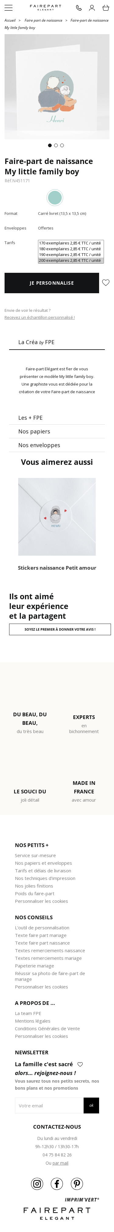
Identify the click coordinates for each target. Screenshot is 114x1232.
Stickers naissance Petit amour (57, 567)
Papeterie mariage (34, 966)
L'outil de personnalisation (42, 927)
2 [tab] (57, 147)
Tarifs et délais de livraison (43, 870)
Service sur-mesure (35, 855)
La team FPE (28, 1013)
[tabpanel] (57, 86)
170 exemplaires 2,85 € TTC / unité (71, 243)
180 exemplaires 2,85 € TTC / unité (71, 249)
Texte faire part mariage (41, 935)
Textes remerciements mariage (48, 958)
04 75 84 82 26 (57, 1155)
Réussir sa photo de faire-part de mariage (50, 976)
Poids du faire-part (34, 893)
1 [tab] (51, 147)
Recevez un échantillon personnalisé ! (40, 317)
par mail (60, 1163)
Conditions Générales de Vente (47, 1028)
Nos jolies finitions (34, 886)
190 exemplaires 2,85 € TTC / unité (71, 255)
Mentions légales (32, 1021)
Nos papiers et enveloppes (43, 863)
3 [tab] (63, 147)
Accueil (10, 20)
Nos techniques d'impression (45, 878)
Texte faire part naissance (42, 943)
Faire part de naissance (43, 20)
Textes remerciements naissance (50, 950)
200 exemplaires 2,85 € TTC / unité (71, 260)
